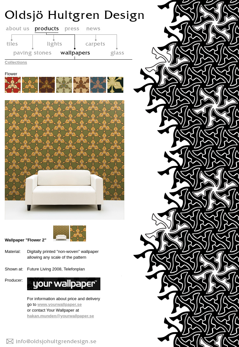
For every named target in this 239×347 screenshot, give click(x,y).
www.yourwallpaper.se (60, 304)
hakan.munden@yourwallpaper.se (60, 316)
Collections (16, 62)
